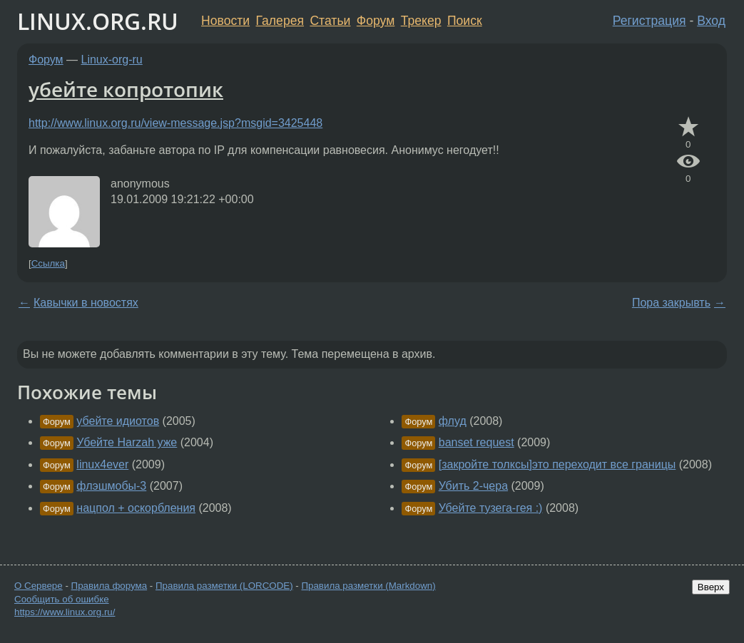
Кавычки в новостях (86, 303)
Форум (375, 21)
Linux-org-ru (112, 59)
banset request (476, 442)
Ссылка (48, 263)
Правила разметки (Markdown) (368, 585)
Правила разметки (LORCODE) (224, 585)
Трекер (421, 21)
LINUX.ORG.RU (97, 21)
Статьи (330, 21)
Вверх (711, 587)
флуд (453, 421)
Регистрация (649, 21)
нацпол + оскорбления (135, 508)
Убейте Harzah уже (126, 442)
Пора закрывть (671, 303)
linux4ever (102, 464)
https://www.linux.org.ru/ (64, 612)
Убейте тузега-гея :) (491, 508)
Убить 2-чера (473, 486)
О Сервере (38, 585)
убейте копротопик (126, 89)
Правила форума (109, 585)
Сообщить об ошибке (61, 599)
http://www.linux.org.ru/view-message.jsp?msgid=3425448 (175, 123)
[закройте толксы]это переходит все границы (557, 464)
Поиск (464, 21)
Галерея (280, 21)
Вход (711, 21)
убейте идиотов (117, 421)
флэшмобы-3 (111, 486)
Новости (225, 21)
